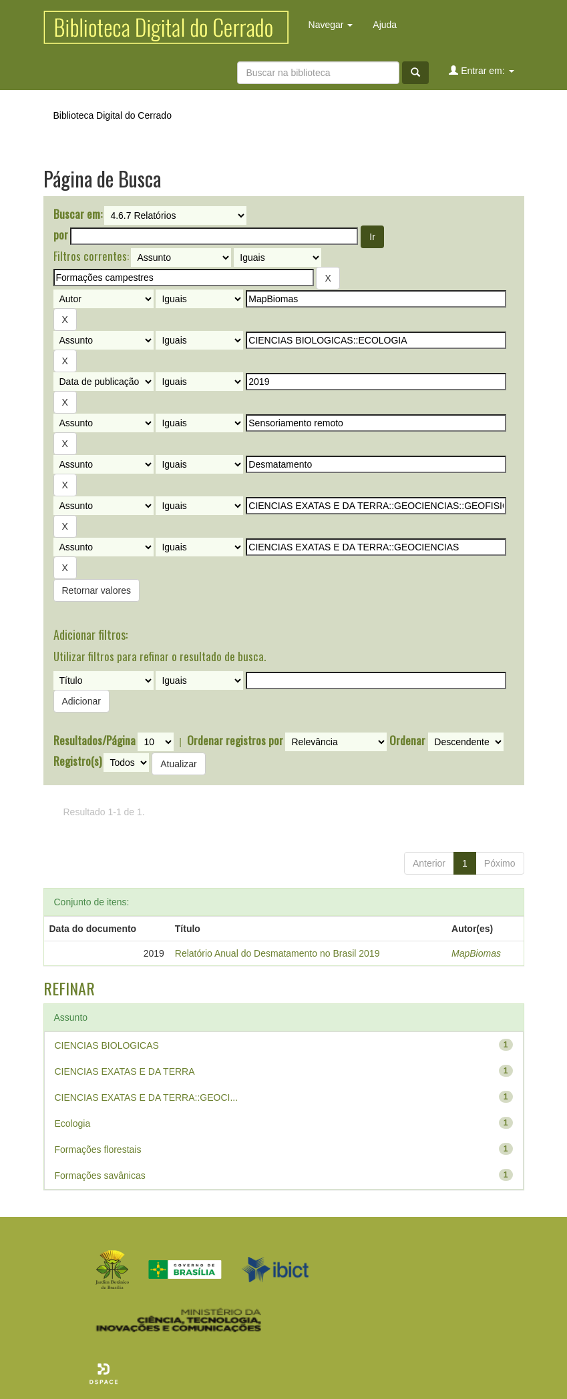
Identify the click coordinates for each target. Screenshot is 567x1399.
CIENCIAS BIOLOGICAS (107, 1045)
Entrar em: (481, 70)
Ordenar (407, 741)
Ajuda (385, 24)
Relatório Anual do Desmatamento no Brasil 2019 (277, 953)
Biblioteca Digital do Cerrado (112, 115)
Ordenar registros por (235, 741)
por (60, 235)
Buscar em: (77, 214)
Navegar (331, 24)
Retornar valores (97, 590)
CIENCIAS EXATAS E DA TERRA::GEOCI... (146, 1097)
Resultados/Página (94, 741)
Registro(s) (77, 761)
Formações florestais (98, 1149)
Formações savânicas (100, 1175)
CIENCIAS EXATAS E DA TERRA (125, 1071)
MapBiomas (476, 953)
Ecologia (73, 1123)
